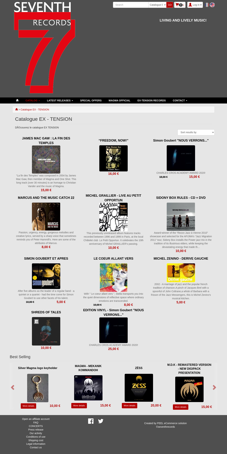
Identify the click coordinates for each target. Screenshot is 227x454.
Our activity (36, 433)
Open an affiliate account (36, 419)
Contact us (36, 447)
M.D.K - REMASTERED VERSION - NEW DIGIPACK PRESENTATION (189, 369)
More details (28, 406)
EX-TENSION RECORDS (151, 100)
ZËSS (139, 368)
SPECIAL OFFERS (91, 100)
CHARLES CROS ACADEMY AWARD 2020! (180, 172)
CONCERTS (36, 426)
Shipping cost (35, 440)
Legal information (35, 443)
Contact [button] (180, 100)
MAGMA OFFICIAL (119, 100)
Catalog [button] (33, 100)
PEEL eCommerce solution (172, 423)
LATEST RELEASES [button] (60, 100)
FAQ (35, 422)
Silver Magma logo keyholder (37, 368)
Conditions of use (35, 436)
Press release (35, 429)
